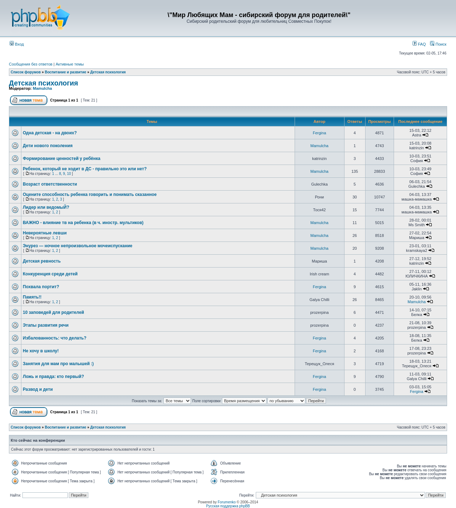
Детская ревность (42, 261)
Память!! (32, 297)
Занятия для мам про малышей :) (58, 363)
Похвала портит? (41, 286)
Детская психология (108, 72)
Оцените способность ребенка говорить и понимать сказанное (90, 194)
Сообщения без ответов (30, 64)
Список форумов (26, 72)
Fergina (319, 133)
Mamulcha (42, 88)
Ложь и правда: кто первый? (53, 376)
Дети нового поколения (48, 145)
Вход (17, 44)
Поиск (438, 44)
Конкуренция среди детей (50, 273)
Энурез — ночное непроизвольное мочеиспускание (78, 245)
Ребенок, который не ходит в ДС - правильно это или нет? (85, 168)
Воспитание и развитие (66, 72)
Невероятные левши (45, 232)
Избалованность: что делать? (55, 338)
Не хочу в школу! (41, 350)
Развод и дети (38, 389)
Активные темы (70, 64)
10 (69, 174)
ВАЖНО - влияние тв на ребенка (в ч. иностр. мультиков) (83, 222)
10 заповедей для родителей (53, 312)
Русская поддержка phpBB (228, 506)
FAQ (419, 44)
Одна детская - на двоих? (50, 132)
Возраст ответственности (50, 184)
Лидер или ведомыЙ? (46, 207)
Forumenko (227, 502)
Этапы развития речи (45, 325)
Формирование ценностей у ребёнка (61, 158)
